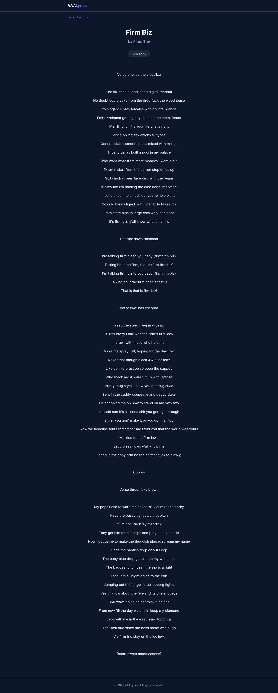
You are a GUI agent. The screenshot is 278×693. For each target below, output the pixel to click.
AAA (77, 5)
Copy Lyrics (139, 53)
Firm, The (83, 17)
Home (71, 17)
